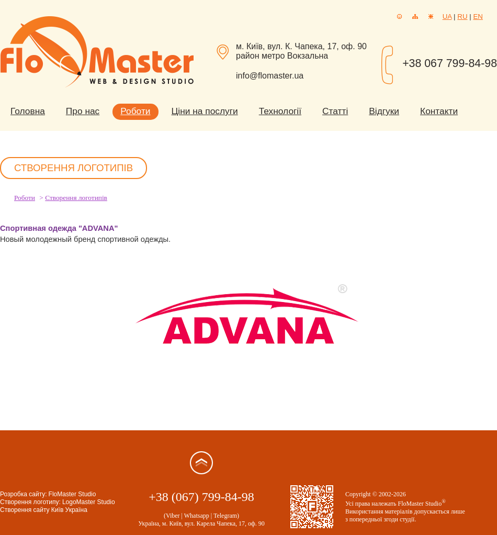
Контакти (439, 111)
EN (478, 16)
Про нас (82, 111)
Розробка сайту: (23, 494)
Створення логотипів (76, 198)
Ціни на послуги (205, 111)
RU (462, 16)
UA (447, 16)
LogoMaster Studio (88, 502)
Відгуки (384, 111)
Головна (27, 111)
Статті (335, 111)
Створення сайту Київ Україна (43, 510)
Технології (280, 111)
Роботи (135, 111)
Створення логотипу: (30, 502)
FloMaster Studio (72, 494)
